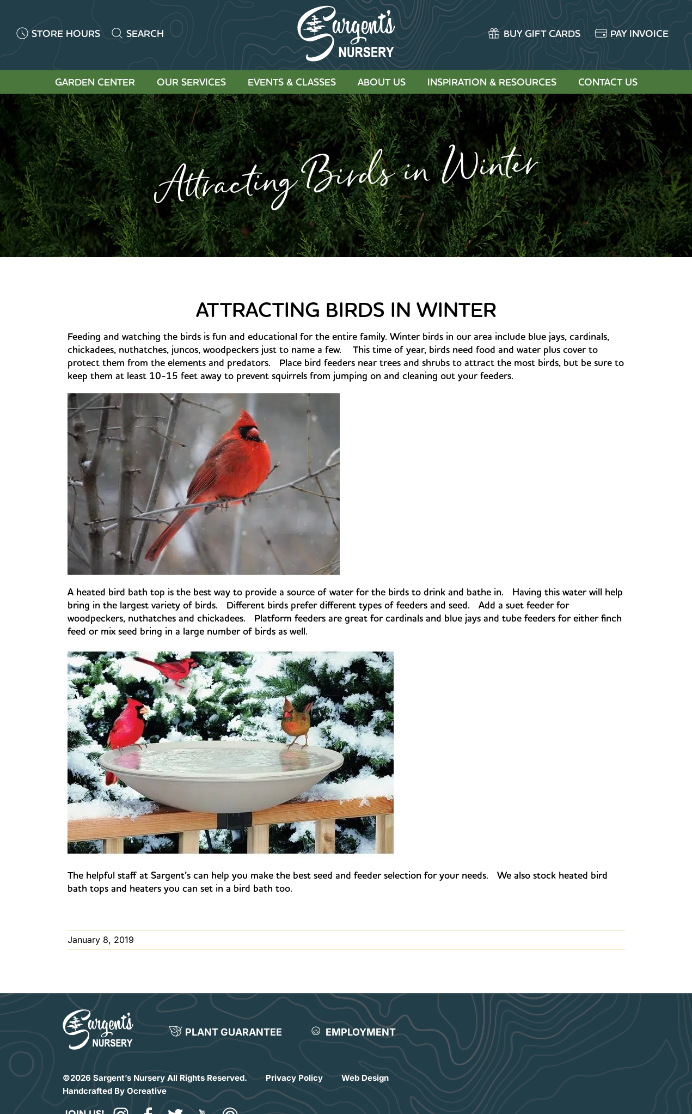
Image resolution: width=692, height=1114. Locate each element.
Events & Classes (292, 82)
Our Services (191, 82)
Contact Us (608, 82)
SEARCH (145, 33)
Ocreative (147, 1091)
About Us (382, 82)
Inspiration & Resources (491, 82)
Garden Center (95, 82)
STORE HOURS (66, 33)
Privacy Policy (294, 1078)
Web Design (365, 1078)
